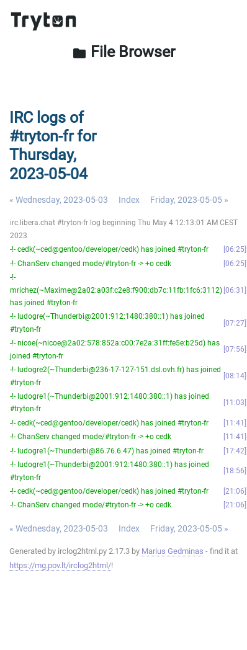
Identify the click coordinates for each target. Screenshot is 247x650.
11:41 (235, 423)
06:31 (235, 290)
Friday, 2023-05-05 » (189, 200)
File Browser (123, 52)
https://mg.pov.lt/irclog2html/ (60, 565)
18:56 (235, 470)
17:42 (235, 451)
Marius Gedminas (172, 551)
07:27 (235, 323)
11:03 (235, 402)
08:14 (235, 376)
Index (129, 200)
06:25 (235, 249)
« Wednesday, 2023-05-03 (58, 200)
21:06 (235, 491)
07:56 (235, 349)
